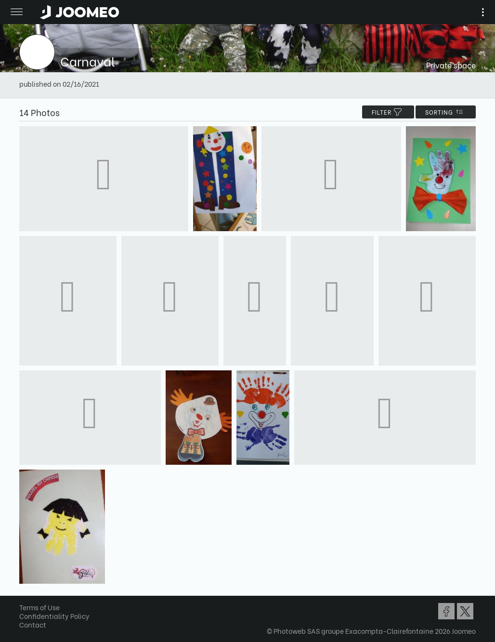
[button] (25, 592)
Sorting (445, 112)
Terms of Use (39, 607)
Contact (32, 624)
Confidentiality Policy (54, 616)
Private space (451, 64)
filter (388, 112)
